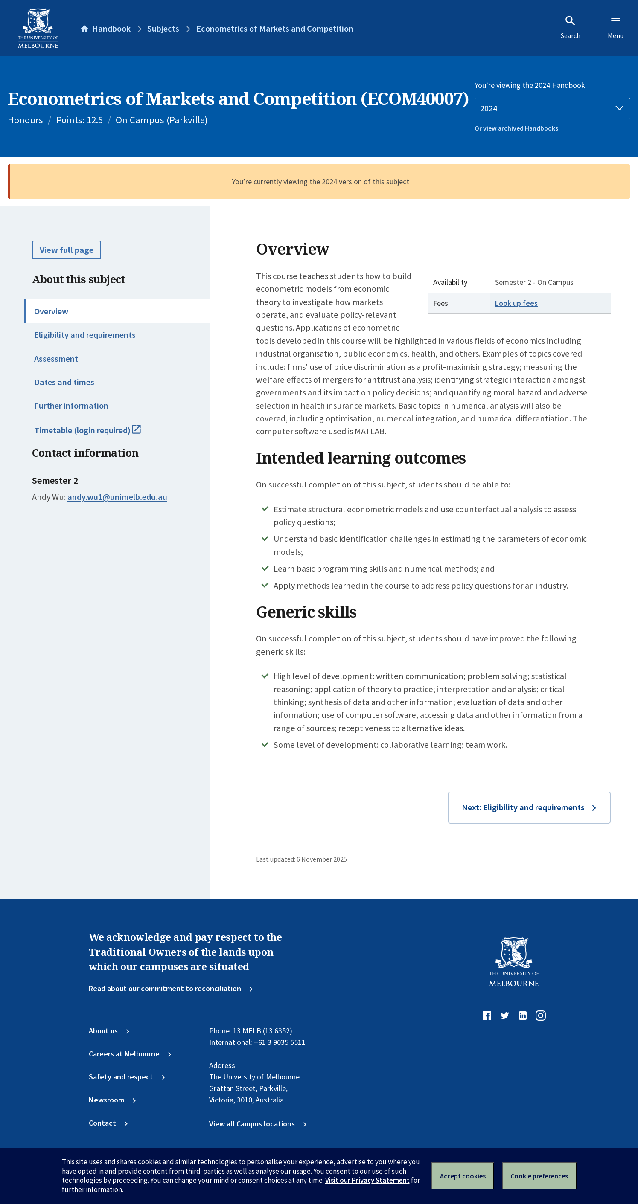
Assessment (56, 358)
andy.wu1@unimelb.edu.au (117, 497)
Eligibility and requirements (85, 334)
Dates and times (64, 382)
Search (570, 27)
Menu (615, 27)
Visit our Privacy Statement (367, 1180)
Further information (71, 405)
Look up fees (516, 303)
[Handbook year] (552, 108)
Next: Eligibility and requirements (523, 807)
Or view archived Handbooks (516, 128)
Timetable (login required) (98, 434)
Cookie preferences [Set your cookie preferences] (539, 1176)
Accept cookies (463, 1176)
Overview (51, 311)
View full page (67, 249)
